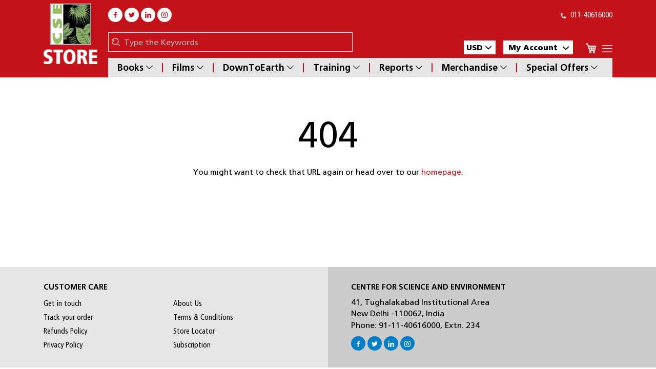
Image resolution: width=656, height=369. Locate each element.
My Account (538, 47)
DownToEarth (258, 67)
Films (187, 67)
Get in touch (62, 303)
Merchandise (474, 67)
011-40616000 (586, 14)
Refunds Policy (65, 331)
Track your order (68, 317)
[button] (480, 47)
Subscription (192, 345)
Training (336, 67)
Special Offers (562, 67)
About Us (187, 303)
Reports (400, 67)
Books (135, 67)
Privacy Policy (63, 345)
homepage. (442, 172)
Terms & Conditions (203, 317)
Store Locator (194, 331)
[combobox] (235, 42)
